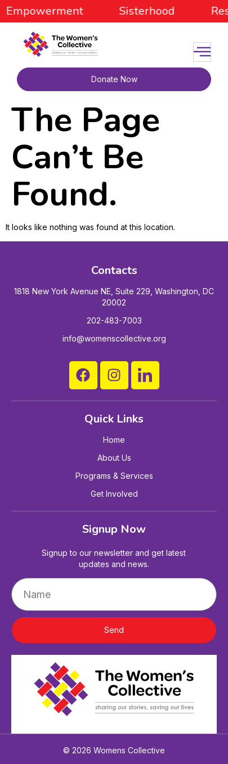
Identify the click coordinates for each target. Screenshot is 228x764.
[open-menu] (202, 52)
